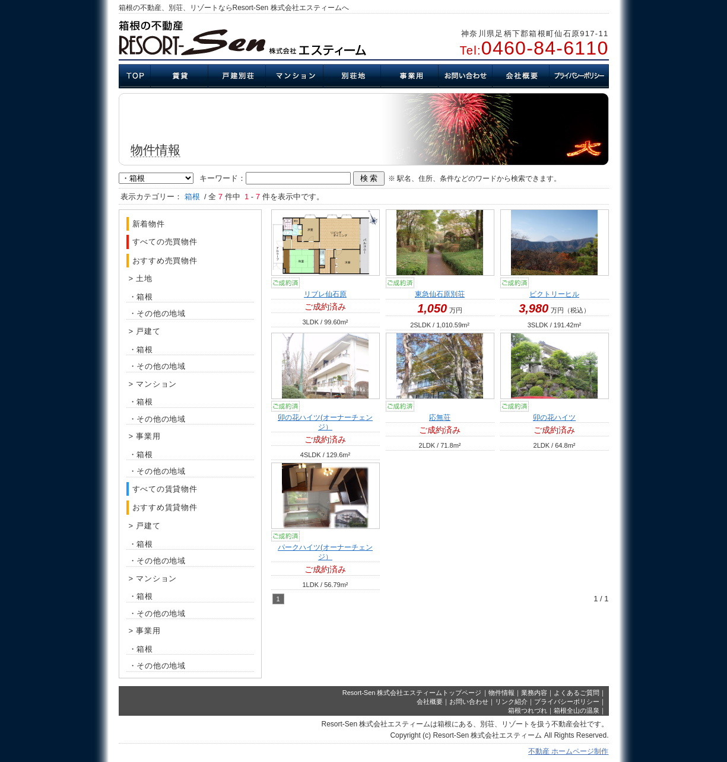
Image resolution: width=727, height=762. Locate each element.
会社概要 (430, 701)
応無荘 (439, 417)
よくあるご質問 (576, 692)
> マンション (153, 384)
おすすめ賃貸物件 (165, 507)
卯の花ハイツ (554, 417)
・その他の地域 (157, 313)
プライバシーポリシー (566, 701)
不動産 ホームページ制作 (568, 751)
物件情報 (501, 692)
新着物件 (148, 223)
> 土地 (141, 278)
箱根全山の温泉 (576, 710)
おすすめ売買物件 (165, 260)
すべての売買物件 (165, 241)
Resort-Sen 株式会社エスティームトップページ (412, 692)
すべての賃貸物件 (165, 488)
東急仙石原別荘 (440, 294)
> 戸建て (145, 331)
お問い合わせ (468, 701)
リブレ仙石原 (325, 294)
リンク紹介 (511, 701)
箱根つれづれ (527, 710)
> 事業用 (145, 436)
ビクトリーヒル (554, 294)
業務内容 (534, 692)
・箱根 (141, 296)
